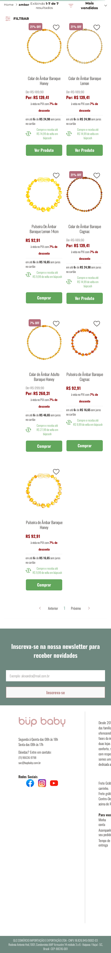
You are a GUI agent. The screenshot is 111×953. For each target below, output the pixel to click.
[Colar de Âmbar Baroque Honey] (44, 89)
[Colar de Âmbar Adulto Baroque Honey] (44, 385)
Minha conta (102, 822)
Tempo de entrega (104, 842)
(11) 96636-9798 (27, 757)
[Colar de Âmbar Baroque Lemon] (84, 89)
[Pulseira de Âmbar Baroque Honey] (44, 529)
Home (8, 4)
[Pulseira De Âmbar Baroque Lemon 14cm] (44, 237)
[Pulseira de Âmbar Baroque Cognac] (84, 385)
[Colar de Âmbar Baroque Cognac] (84, 237)
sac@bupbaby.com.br (29, 763)
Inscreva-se (55, 692)
